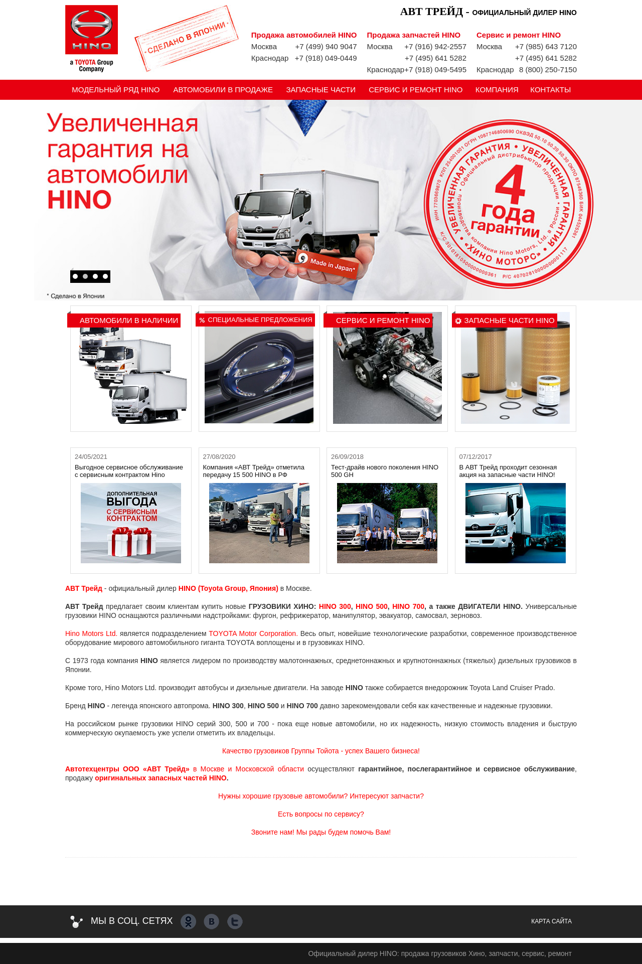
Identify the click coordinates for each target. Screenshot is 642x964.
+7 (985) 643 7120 (546, 46)
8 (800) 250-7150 (548, 69)
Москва (264, 46)
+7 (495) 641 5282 (435, 58)
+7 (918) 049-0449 (326, 58)
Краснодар (270, 58)
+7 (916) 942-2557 (435, 46)
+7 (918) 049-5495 (435, 69)
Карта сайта (551, 921)
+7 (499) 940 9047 (326, 46)
